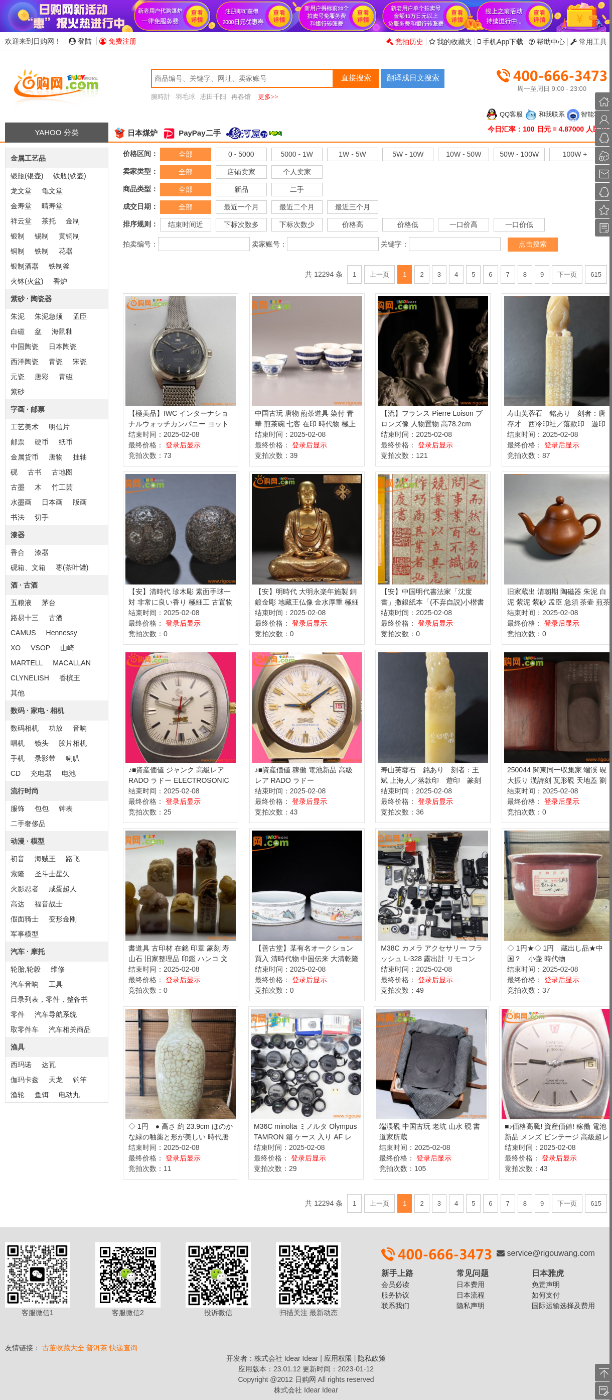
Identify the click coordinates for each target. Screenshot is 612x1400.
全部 (186, 154)
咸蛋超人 (63, 889)
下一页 (567, 274)
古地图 (62, 472)
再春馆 (241, 96)
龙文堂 (21, 191)
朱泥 (18, 316)
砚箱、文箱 (28, 567)
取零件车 (25, 1029)
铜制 (18, 251)
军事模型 (25, 934)
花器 (66, 251)
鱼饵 (42, 1095)
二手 (297, 189)
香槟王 (69, 678)
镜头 (42, 743)
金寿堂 (21, 206)
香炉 (60, 281)
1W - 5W (352, 154)
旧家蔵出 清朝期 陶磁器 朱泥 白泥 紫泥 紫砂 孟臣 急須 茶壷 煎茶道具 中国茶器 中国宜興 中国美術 (559, 602)
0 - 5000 (241, 154)
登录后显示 (183, 445)
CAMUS (23, 633)
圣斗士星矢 (52, 874)
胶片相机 (73, 743)
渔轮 (18, 1095)
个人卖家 (297, 172)
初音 (18, 859)
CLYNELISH (30, 678)
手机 (18, 758)
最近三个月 (352, 207)
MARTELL (27, 663)
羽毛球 (185, 96)
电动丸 (69, 1095)
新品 (241, 189)
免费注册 (117, 41)
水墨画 (21, 502)
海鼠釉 (62, 331)
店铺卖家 (241, 172)
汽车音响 (25, 984)
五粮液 (21, 603)
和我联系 (545, 114)
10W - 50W (463, 154)
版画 (80, 502)
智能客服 (587, 114)
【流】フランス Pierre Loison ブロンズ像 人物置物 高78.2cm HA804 (431, 423)
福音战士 (49, 904)
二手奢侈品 (28, 824)
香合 (18, 552)
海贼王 (45, 859)
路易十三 (25, 618)
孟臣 (80, 316)
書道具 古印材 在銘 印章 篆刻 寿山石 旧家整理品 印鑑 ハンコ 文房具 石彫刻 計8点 (178, 958)
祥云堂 (21, 221)
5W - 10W (407, 154)
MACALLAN (71, 663)
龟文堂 (52, 191)
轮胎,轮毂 (26, 969)
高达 (18, 904)
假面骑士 (25, 919)
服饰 (18, 808)
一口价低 (519, 224)
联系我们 (395, 1306)
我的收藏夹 (451, 42)
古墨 (18, 487)
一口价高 (463, 224)
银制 (18, 236)
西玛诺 (21, 1065)
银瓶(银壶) (27, 176)
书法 (18, 517)
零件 (18, 1014)
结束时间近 (185, 224)
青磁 (66, 377)
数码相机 (25, 728)
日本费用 (470, 1284)
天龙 (56, 1080)
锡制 (42, 236)
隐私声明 (470, 1306)
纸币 (66, 442)
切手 (42, 517)
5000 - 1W (296, 154)
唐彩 (42, 377)
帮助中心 (547, 42)
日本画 (52, 502)
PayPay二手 (192, 133)
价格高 (352, 224)
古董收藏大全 (63, 1348)
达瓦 (49, 1065)
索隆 (18, 874)
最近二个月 (297, 207)
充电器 (41, 773)
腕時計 (161, 96)
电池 (69, 773)
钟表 (66, 808)
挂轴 (80, 457)
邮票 (18, 442)
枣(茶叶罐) (72, 567)
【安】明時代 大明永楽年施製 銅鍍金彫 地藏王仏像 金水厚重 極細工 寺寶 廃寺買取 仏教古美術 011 (307, 602)
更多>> (268, 96)
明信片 (59, 427)
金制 (73, 221)
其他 (18, 693)
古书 (35, 472)
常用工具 (588, 42)
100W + (575, 154)
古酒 (56, 618)
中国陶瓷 (25, 346)
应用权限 (338, 1358)
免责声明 (546, 1284)
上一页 (379, 274)
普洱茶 (96, 1348)
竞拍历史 (404, 42)
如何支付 (546, 1295)
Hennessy (61, 633)
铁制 (42, 251)
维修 (58, 969)
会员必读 (395, 1284)
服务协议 (395, 1295)
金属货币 (25, 457)
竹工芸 (62, 487)
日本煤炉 (135, 133)
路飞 (73, 859)
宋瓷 (80, 362)
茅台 (49, 603)
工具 (56, 984)
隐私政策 (372, 1358)
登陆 (80, 41)
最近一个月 (241, 207)
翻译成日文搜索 (413, 77)
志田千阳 (213, 96)
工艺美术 (25, 427)
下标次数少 (297, 224)
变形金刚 (63, 919)
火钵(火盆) (27, 281)
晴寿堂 (52, 206)
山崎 (67, 648)
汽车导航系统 (56, 1014)
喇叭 (73, 758)
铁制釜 (59, 266)
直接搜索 (356, 77)
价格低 (407, 224)
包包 (42, 808)
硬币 (42, 442)
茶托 (49, 221)
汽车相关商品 (70, 1029)
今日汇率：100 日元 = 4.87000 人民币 (547, 129)
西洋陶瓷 (25, 362)
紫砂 (18, 392)
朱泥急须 (49, 316)
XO (16, 648)
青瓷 (56, 362)
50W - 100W (519, 154)
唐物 (56, 457)
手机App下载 (500, 42)
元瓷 (18, 377)
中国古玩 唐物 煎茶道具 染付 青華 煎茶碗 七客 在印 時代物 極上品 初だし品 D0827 (305, 423)
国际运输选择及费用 (563, 1306)
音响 (80, 728)
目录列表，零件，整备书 (49, 999)
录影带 (45, 758)
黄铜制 (69, 236)
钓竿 (80, 1080)
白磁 (18, 331)
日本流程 (470, 1295)
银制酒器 (25, 266)
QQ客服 (504, 114)
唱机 (18, 743)
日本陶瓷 (63, 346)
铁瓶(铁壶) (69, 176)
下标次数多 (241, 224)
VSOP (40, 648)
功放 (56, 728)
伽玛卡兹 (25, 1080)
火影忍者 (25, 889)
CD (16, 773)
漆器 (42, 552)
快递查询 (123, 1348)
